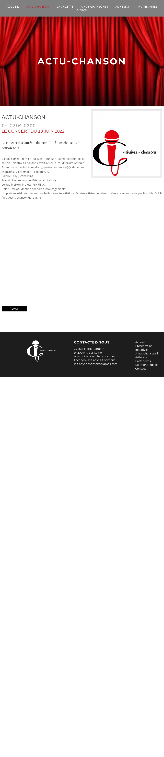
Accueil (140, 342)
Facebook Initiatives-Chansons (94, 360)
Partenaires (143, 361)
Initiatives (141, 349)
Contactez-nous (92, 342)
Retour (14, 308)
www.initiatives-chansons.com (94, 356)
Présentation (144, 346)
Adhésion (141, 357)
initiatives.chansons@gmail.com (96, 364)
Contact (140, 368)
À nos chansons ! (146, 353)
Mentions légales (146, 364)
